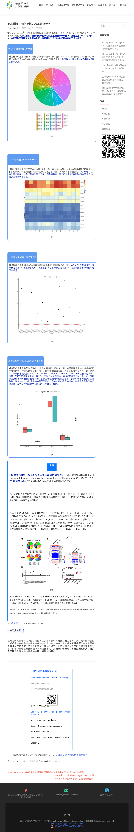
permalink (56, 756)
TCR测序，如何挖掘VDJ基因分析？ (71, 750)
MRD (104, 104)
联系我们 (113, 5)
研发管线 (91, 5)
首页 (41, 5)
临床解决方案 (78, 5)
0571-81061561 (106, 790)
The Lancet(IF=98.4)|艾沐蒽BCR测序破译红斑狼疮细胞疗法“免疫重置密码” (113, 52)
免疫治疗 (106, 109)
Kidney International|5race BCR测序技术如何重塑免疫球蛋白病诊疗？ (114, 41)
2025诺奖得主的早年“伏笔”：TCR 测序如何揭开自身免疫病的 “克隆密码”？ (114, 86)
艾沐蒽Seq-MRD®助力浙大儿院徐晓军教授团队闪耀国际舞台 (113, 75)
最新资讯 (102, 5)
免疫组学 (106, 114)
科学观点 (33, 756)
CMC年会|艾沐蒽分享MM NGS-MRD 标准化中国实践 (114, 63)
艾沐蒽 (39, 23)
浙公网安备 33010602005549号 (67, 821)
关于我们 (50, 5)
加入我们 (124, 5)
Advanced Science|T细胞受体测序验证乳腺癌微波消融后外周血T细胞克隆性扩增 (45, 767)
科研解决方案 (63, 5)
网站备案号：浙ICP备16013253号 (67, 819)
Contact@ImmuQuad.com (66, 790)
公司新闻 (106, 119)
